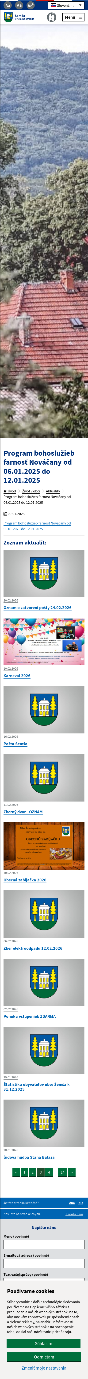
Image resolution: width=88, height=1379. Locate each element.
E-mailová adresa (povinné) (26, 1255)
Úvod (10, 491)
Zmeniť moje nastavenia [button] (44, 1368)
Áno (72, 1203)
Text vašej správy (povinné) (26, 1274)
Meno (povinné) (16, 1236)
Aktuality (53, 491)
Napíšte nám (74, 1214)
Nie (81, 1203)
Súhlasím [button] (43, 1343)
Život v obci (31, 491)
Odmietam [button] (44, 1357)
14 (63, 1172)
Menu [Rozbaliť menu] (73, 17)
